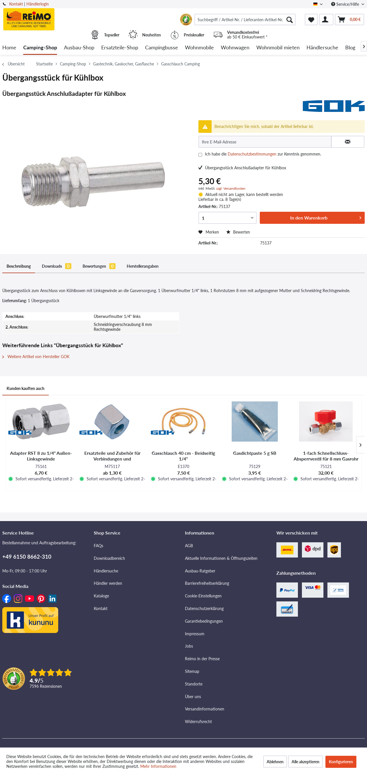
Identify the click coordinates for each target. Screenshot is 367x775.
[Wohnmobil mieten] (278, 48)
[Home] (9, 48)
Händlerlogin (37, 3)
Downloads (56, 266)
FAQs (98, 545)
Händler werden (108, 583)
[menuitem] (245, 19)
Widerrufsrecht (198, 721)
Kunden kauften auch (25, 388)
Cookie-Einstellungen (203, 595)
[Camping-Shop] (40, 48)
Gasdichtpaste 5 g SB (254, 453)
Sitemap (192, 671)
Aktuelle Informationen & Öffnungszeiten (221, 558)
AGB (189, 545)
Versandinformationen (204, 708)
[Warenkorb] (349, 19)
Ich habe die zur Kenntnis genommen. (263, 153)
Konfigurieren (341, 761)
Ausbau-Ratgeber (200, 570)
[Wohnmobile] (199, 48)
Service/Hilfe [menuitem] (345, 4)
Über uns (193, 696)
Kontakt (16, 3)
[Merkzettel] (311, 19)
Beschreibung (19, 266)
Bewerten (238, 232)
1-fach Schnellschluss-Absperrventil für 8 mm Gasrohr (326, 455)
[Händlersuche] (322, 48)
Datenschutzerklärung (204, 608)
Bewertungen (99, 266)
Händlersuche (106, 570)
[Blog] (350, 48)
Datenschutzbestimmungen (252, 153)
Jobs (189, 646)
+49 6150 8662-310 (26, 556)
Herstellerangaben (143, 266)
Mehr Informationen (158, 766)
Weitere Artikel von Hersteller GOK (35, 356)
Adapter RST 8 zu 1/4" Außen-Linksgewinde (41, 455)
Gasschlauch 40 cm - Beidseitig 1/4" (183, 455)
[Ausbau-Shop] (79, 48)
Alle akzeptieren (305, 761)
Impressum (194, 633)
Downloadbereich (109, 558)
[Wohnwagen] (235, 48)
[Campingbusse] (161, 48)
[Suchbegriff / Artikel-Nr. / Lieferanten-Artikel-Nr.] (245, 19)
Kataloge (101, 595)
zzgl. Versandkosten (230, 188)
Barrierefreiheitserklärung (207, 583)
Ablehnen (275, 761)
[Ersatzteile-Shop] (119, 48)
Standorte (193, 683)
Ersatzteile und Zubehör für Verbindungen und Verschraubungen (112, 456)
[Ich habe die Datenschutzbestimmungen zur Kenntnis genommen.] (200, 155)
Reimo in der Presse (202, 658)
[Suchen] (290, 19)
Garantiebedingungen (204, 621)
